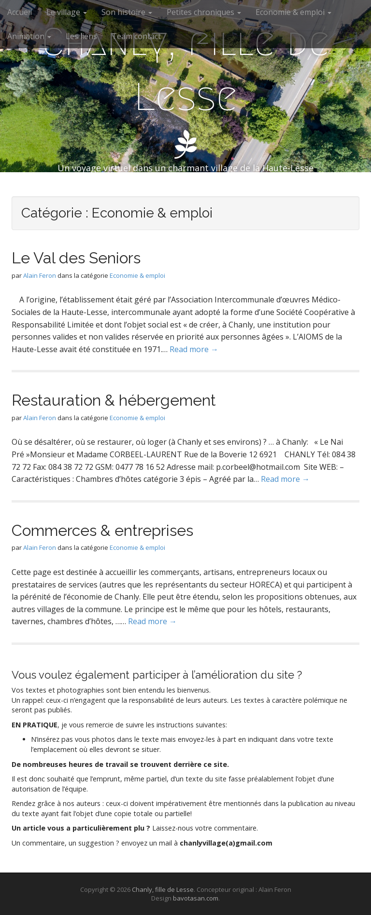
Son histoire (126, 12)
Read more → (194, 349)
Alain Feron (39, 275)
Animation (29, 36)
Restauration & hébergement (114, 400)
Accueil (19, 12)
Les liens (81, 36)
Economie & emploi (293, 12)
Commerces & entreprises (102, 530)
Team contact (136, 36)
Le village (66, 12)
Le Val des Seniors (76, 258)
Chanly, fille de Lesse (185, 69)
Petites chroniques (204, 12)
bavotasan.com (195, 898)
